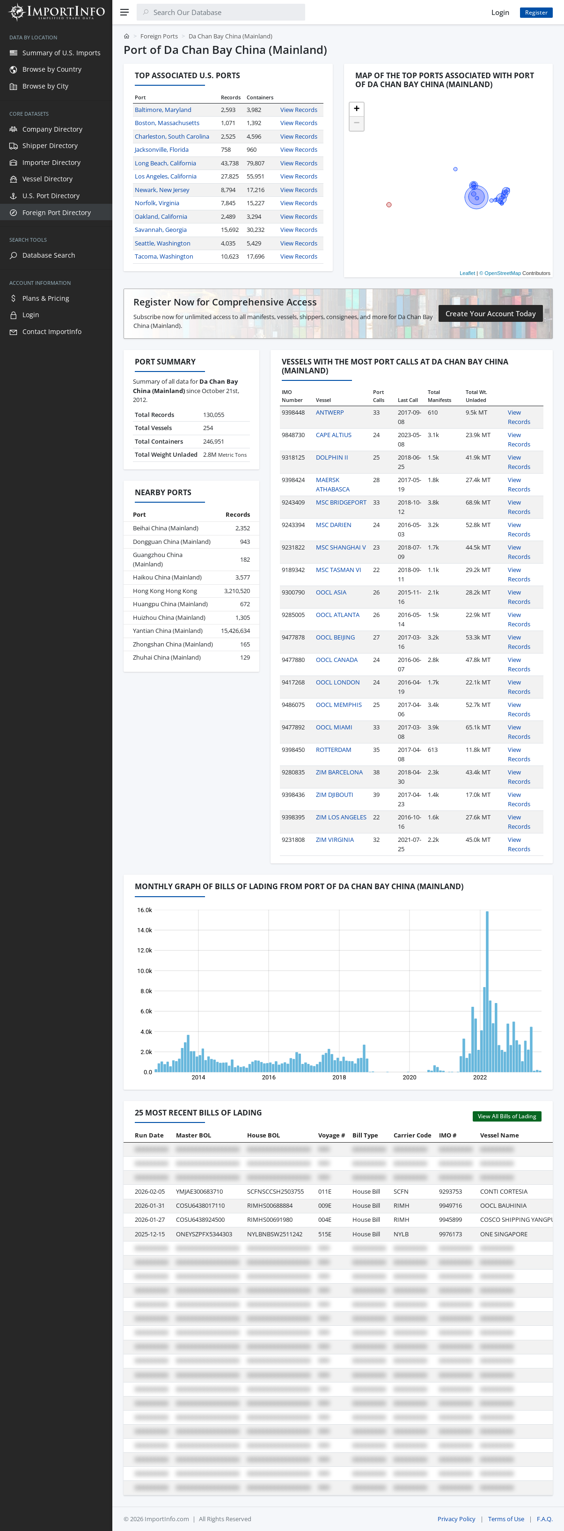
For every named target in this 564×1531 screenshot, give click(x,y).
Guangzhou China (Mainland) (158, 559)
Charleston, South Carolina (172, 136)
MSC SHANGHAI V (341, 547)
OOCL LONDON (338, 682)
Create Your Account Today (491, 313)
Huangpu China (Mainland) (170, 604)
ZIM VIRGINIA (335, 839)
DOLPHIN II (332, 457)
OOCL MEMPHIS (339, 704)
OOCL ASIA (331, 592)
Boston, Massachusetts (167, 123)
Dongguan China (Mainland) (172, 541)
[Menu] (124, 12)
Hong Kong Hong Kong (165, 591)
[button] (357, 110)
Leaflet (467, 273)
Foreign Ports (159, 36)
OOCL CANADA (337, 659)
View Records (298, 109)
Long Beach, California (165, 163)
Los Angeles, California (166, 176)
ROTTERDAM (334, 749)
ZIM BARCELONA (339, 772)
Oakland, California (161, 216)
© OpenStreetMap (500, 273)
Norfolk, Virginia (157, 203)
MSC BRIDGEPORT (341, 502)
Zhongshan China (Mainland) (173, 644)
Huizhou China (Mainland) (169, 617)
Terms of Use (506, 1519)
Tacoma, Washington (164, 256)
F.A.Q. (545, 1519)
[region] (56, 777)
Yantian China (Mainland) (168, 630)
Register (536, 12)
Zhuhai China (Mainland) (167, 657)
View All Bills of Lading (507, 1116)
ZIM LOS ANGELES (341, 817)
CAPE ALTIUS (334, 435)
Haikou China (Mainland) (167, 577)
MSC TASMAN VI (338, 569)
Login (500, 12)
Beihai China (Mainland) (165, 528)
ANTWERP (330, 412)
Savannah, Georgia (161, 229)
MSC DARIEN (334, 524)
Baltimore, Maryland (163, 109)
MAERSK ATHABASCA (333, 484)
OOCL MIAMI (334, 727)
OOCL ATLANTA (337, 614)
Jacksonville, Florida (162, 149)
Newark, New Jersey (162, 190)
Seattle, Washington (162, 243)
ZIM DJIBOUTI (334, 794)
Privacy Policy (457, 1519)
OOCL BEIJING (335, 637)
